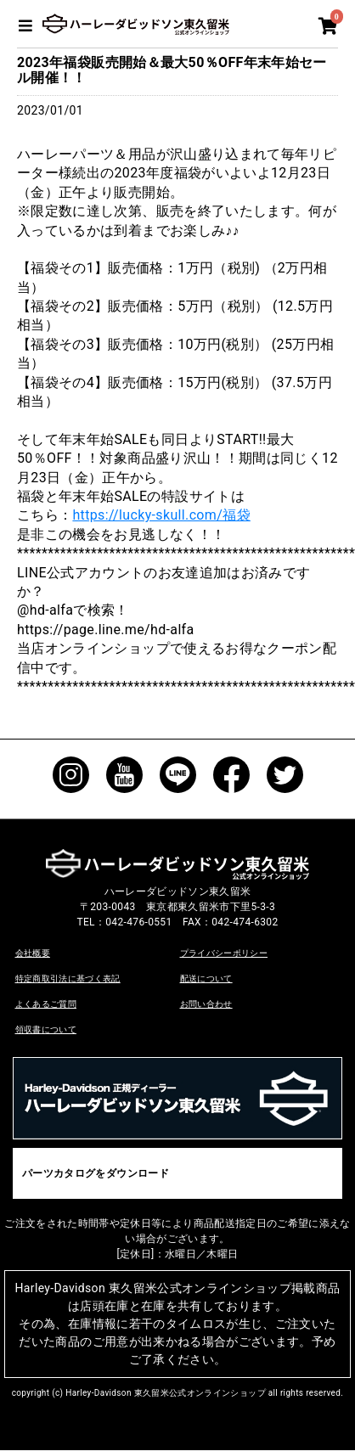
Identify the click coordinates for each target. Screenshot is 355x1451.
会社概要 (32, 953)
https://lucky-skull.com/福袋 (161, 515)
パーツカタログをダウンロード (95, 1173)
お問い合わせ (206, 1004)
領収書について (45, 1029)
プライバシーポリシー (224, 953)
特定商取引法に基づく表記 (68, 978)
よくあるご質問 (45, 1004)
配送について (206, 978)
